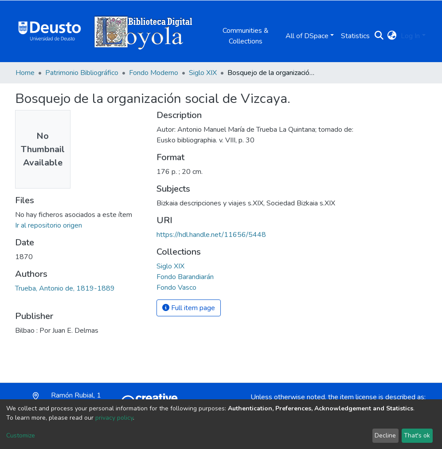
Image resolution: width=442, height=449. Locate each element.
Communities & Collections (246, 36)
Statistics (355, 36)
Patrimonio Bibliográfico (81, 73)
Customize (20, 435)
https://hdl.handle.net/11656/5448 (211, 235)
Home (25, 73)
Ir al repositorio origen (48, 225)
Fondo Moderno (153, 73)
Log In (410, 36)
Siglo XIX (203, 73)
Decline (385, 435)
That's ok (417, 435)
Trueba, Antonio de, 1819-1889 (65, 288)
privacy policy (114, 418)
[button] (391, 36)
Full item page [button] (188, 308)
